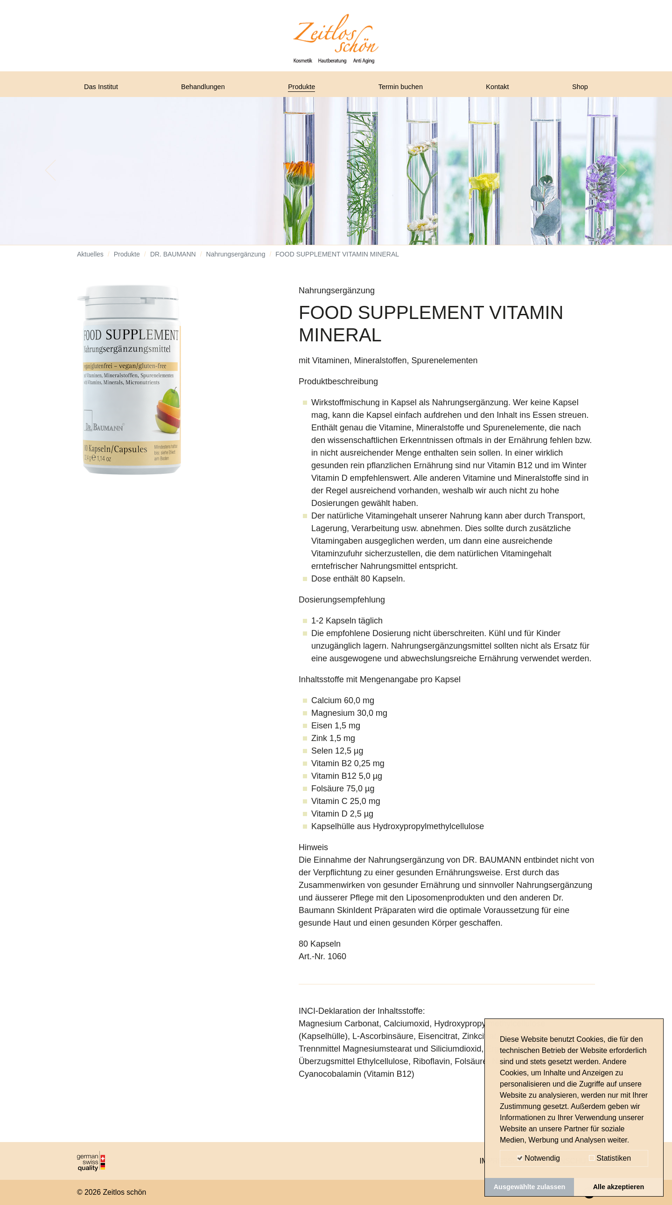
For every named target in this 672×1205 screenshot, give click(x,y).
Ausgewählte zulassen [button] (530, 1187)
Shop (578, 90)
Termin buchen (404, 90)
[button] (50, 177)
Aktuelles (90, 261)
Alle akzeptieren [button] (618, 1187)
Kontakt (500, 90)
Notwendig (538, 1158)
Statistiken (610, 1158)
